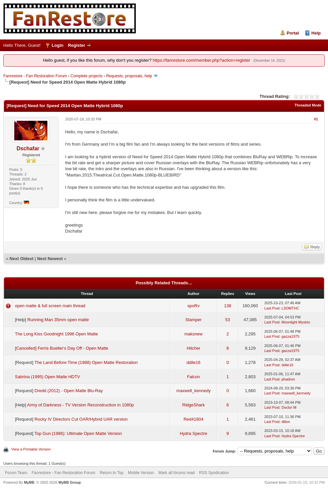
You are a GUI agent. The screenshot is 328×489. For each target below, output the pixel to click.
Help (316, 33)
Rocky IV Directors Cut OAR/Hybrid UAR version (81, 419)
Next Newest (50, 258)
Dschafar (28, 148)
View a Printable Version (31, 449)
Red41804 (193, 419)
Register (76, 45)
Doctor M (289, 407)
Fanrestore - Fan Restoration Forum (35, 76)
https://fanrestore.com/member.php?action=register (201, 60)
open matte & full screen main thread (50, 305)
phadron (288, 379)
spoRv (194, 305)
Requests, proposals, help (129, 76)
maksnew (194, 333)
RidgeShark (193, 404)
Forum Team (16, 472)
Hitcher (193, 348)
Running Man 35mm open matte (58, 319)
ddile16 (193, 362)
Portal (293, 33)
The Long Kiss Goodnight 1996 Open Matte (56, 333)
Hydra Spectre (193, 433)
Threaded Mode (308, 105)
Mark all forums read (176, 472)
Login (57, 45)
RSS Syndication (214, 472)
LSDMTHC (290, 308)
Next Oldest (21, 258)
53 (227, 319)
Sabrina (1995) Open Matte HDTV (47, 376)
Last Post (272, 308)
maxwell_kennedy (193, 390)
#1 (316, 119)
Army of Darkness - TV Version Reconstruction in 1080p (80, 404)
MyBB (29, 482)
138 (227, 305)
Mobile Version (141, 472)
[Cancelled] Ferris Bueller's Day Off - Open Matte (61, 348)
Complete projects (87, 76)
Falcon (193, 376)
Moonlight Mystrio (296, 322)
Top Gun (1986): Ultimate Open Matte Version (78, 433)
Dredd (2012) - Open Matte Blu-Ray (68, 390)
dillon (286, 422)
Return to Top (112, 472)
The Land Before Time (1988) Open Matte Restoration (85, 362)
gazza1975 (291, 336)
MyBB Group (69, 482)
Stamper (193, 319)
